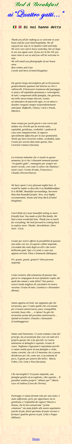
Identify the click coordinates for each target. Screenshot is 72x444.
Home (36, 439)
